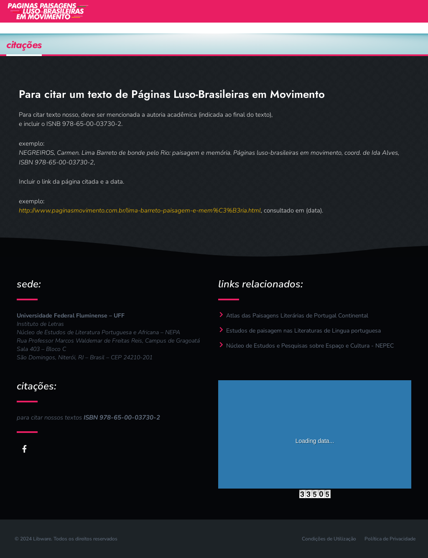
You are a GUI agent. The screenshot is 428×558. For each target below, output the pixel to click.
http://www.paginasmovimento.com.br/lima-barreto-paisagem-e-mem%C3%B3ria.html (140, 210)
